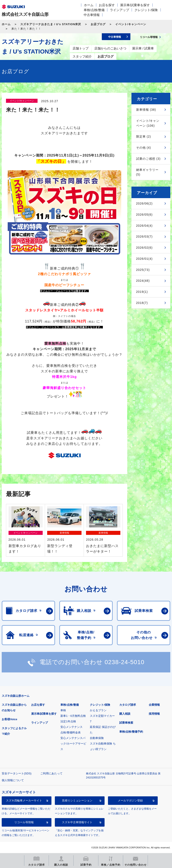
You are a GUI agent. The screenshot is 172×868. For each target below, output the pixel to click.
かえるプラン (98, 710)
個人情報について (13, 780)
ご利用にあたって (51, 773)
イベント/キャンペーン (130, 24)
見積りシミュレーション (77, 800)
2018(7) (142, 303)
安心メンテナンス (71, 727)
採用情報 (154, 713)
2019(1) (142, 291)
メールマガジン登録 (130, 800)
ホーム (88, 5)
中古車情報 (92, 14)
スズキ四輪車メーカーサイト (24, 800)
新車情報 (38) (146, 109)
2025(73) (143, 269)
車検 (63, 710)
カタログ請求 (127, 704)
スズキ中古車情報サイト (77, 822)
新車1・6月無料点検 (73, 715)
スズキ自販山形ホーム (15, 695)
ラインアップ (119, 10)
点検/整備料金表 (70, 732)
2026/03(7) (144, 236)
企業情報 (154, 704)
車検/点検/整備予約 (131, 731)
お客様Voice (9, 719)
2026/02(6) (144, 247)
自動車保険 (97, 738)
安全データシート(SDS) (16, 773)
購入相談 (124, 713)
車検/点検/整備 (94, 10)
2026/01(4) (144, 258)
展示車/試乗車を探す (135, 5)
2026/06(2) (144, 203)
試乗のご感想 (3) (148, 158)
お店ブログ (98, 24)
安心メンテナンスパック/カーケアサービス (73, 743)
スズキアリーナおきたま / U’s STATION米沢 (50, 24)
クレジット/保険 (146, 10)
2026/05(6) (144, 214)
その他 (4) (143, 147)
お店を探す (107, 5)
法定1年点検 (68, 721)
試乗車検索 (126, 722)
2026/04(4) (144, 225)
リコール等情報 (24, 822)
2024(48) (143, 280)
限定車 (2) (143, 136)
